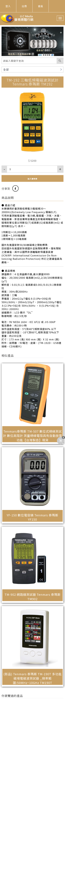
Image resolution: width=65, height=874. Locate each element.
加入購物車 (32, 178)
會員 (40, 6)
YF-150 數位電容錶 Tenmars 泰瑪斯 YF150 (32, 517)
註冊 (24, 6)
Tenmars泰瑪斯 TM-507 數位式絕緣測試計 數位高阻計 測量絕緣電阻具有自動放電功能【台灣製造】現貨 (32, 435)
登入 (8, 6)
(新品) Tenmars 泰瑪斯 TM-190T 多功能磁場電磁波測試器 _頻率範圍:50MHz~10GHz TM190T (33, 678)
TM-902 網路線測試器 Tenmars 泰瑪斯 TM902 (33, 596)
